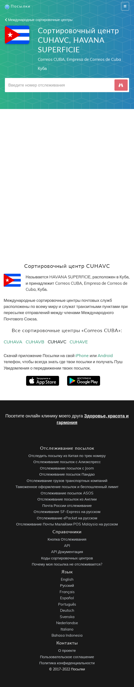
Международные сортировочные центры (38, 20)
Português (67, 604)
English (67, 579)
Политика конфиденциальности (67, 663)
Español (67, 598)
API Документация (67, 551)
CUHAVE (79, 342)
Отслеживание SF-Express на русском (67, 511)
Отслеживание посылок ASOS (67, 493)
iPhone (82, 355)
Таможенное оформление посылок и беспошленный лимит (66, 486)
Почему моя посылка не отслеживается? (67, 564)
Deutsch (67, 610)
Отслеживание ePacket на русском (67, 518)
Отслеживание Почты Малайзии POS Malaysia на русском (67, 524)
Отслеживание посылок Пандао (67, 474)
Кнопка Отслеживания (67, 539)
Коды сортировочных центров (67, 558)
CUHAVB (35, 342)
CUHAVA (13, 342)
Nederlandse (67, 623)
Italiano (67, 629)
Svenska (67, 616)
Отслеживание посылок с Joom (67, 468)
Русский (67, 585)
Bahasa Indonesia (67, 635)
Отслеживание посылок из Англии (67, 499)
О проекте (67, 650)
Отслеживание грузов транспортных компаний (67, 480)
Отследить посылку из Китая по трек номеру (67, 455)
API (67, 545)
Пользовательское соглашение (67, 656)
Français (67, 591)
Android (105, 355)
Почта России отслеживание (67, 505)
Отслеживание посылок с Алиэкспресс (67, 461)
